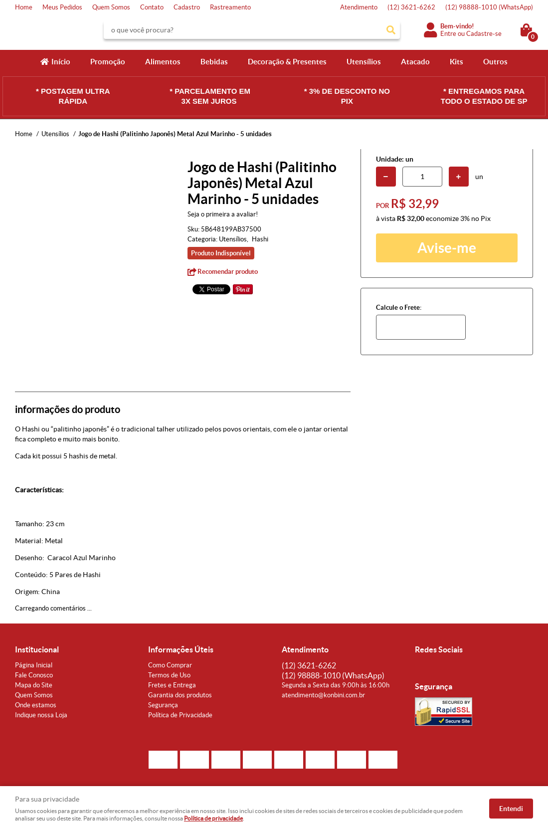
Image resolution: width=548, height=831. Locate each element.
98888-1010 (489, 7)
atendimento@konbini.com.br (323, 695)
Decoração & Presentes (287, 61)
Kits (456, 61)
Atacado (415, 61)
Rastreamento (230, 7)
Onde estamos (35, 705)
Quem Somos (111, 7)
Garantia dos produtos (180, 695)
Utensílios (364, 61)
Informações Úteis (180, 649)
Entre (448, 33)
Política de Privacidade (180, 715)
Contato (152, 7)
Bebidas (214, 61)
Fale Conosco (34, 675)
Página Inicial (33, 665)
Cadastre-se (484, 33)
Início (60, 61)
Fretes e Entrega (172, 685)
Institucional (37, 649)
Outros (495, 61)
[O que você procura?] (391, 30)
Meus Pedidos (62, 7)
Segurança (163, 705)
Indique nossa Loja (41, 715)
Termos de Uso (169, 675)
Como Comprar (170, 665)
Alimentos (163, 61)
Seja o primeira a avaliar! (222, 214)
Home (23, 7)
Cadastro (187, 7)
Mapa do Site (33, 685)
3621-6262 (411, 7)
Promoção (107, 61)
